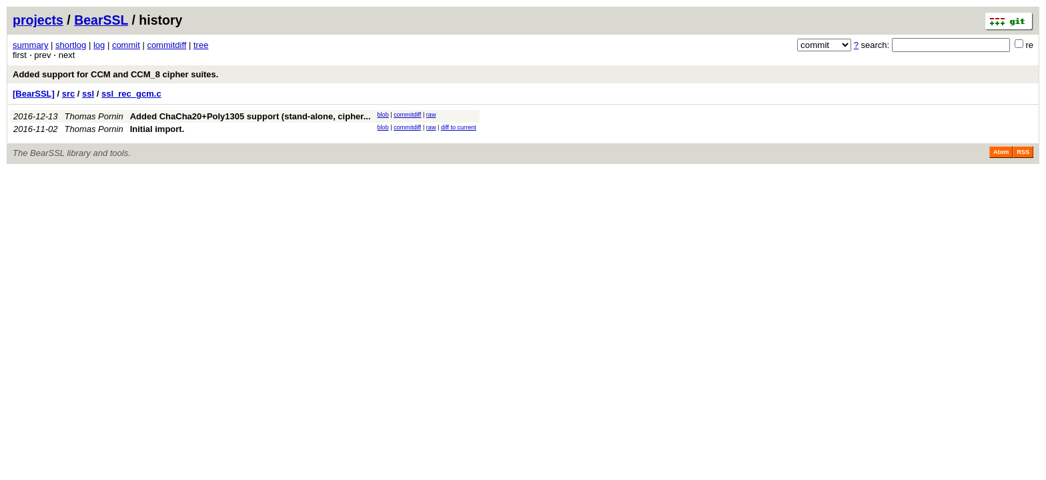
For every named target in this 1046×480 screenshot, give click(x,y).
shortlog (70, 45)
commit (126, 45)
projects (38, 20)
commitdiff (166, 45)
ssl (88, 94)
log (99, 45)
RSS (1023, 152)
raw (431, 114)
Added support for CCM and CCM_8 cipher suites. (115, 74)
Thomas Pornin (94, 116)
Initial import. (157, 129)
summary (30, 45)
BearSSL (101, 20)
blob (383, 114)
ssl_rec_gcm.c (131, 94)
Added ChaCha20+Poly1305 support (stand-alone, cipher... (250, 116)
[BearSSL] (34, 94)
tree (200, 45)
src (68, 94)
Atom (1001, 152)
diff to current (458, 127)
